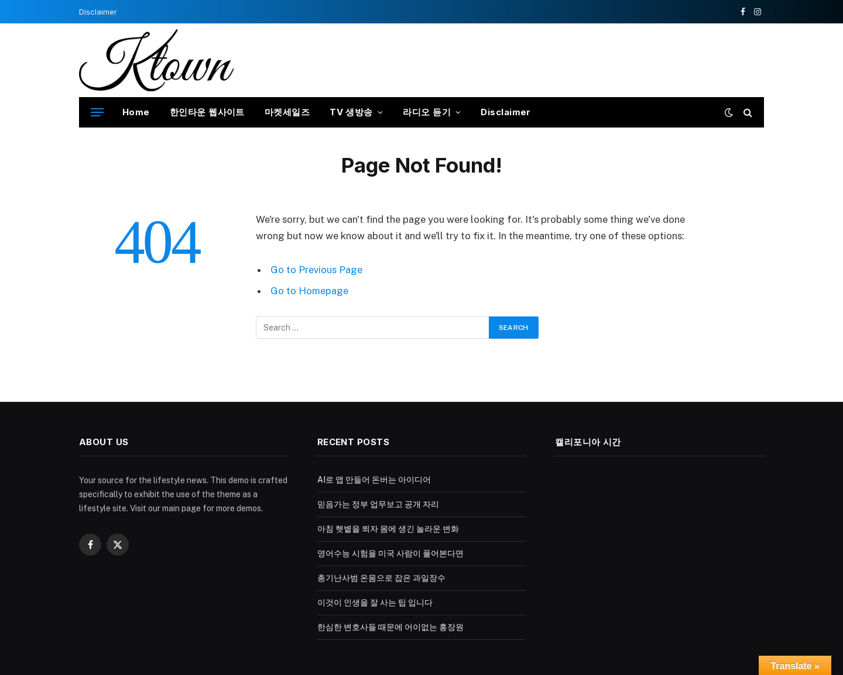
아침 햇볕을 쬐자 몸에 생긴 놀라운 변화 (388, 528)
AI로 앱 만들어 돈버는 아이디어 (374, 479)
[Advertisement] (551, 58)
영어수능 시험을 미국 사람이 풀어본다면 (390, 553)
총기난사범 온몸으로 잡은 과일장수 (381, 578)
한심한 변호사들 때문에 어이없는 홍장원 (390, 627)
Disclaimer (98, 11)
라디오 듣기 (427, 112)
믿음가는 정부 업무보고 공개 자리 (378, 504)
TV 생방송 (351, 112)
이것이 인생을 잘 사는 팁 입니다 (375, 602)
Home (136, 112)
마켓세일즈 (287, 112)
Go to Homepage (309, 291)
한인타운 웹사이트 (207, 112)
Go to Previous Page (316, 269)
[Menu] (97, 112)
